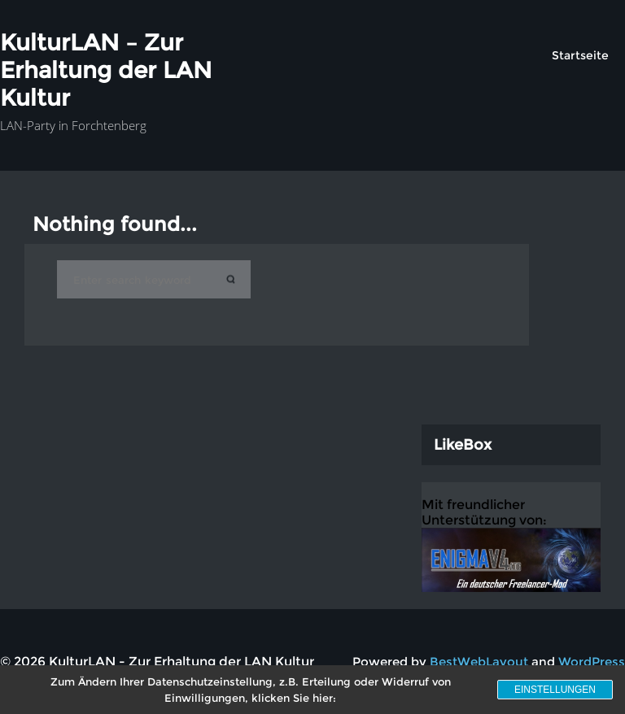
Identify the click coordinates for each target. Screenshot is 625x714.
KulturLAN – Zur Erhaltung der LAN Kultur (106, 69)
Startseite (580, 55)
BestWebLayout (479, 661)
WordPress (591, 661)
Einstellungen (555, 689)
